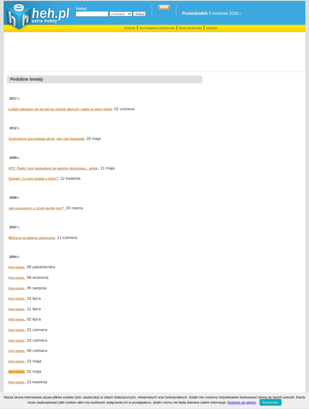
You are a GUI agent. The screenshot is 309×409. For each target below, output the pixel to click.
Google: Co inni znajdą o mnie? (33, 178)
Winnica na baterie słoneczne (31, 238)
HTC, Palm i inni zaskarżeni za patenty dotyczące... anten (53, 168)
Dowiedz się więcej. (242, 402)
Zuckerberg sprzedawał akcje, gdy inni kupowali (46, 138)
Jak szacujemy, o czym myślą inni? (36, 208)
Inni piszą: (16, 267)
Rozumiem (271, 402)
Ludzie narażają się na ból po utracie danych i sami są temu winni (60, 109)
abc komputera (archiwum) (157, 28)
